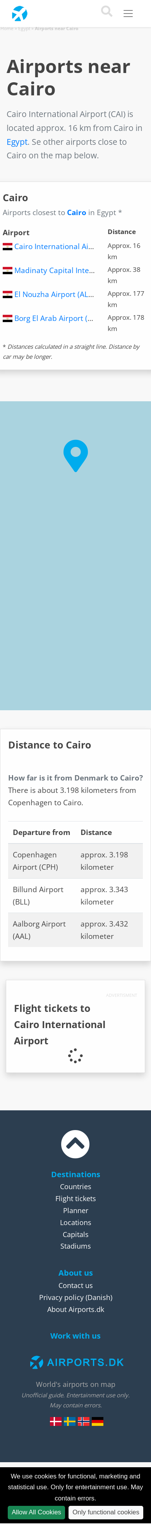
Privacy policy (61, 1297)
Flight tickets (75, 1198)
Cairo (76, 212)
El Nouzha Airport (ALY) (54, 294)
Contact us (75, 1285)
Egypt (24, 28)
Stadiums (75, 1246)
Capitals (76, 1234)
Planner (75, 1210)
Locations (75, 1222)
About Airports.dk (75, 1309)
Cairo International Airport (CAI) (69, 246)
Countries (75, 1186)
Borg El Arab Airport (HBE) (59, 318)
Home (7, 28)
